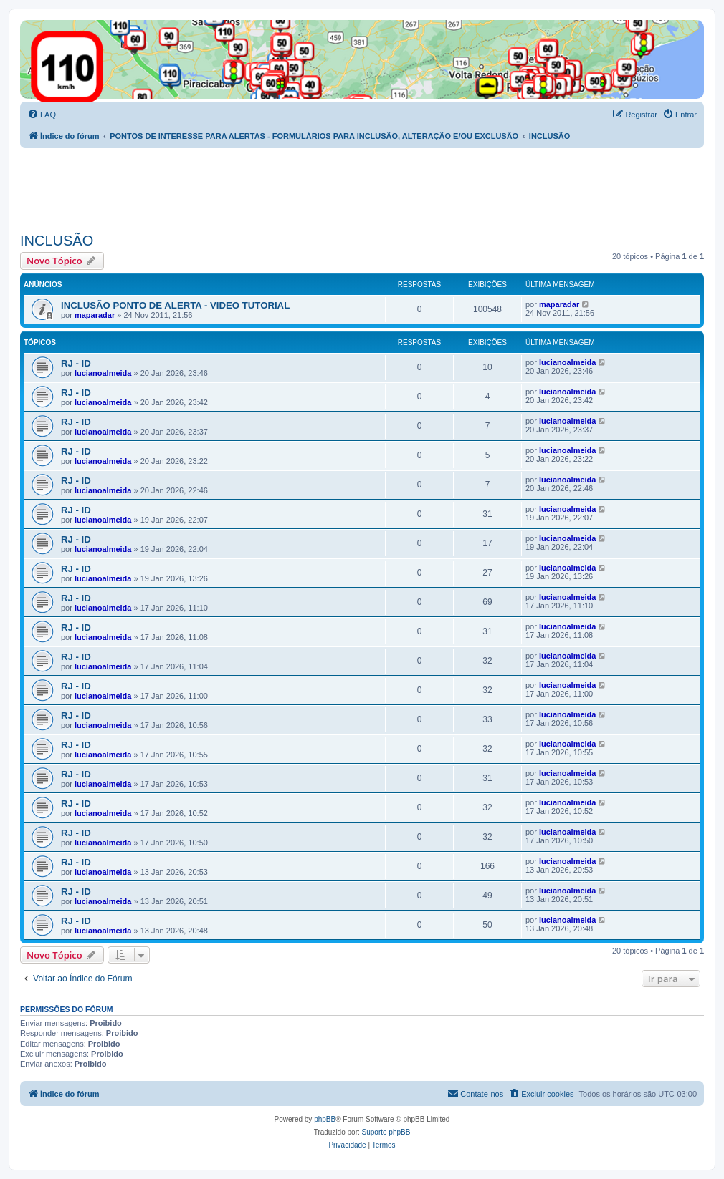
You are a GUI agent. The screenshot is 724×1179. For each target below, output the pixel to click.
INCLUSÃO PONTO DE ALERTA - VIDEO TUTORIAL (175, 305)
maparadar (95, 315)
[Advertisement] (281, 187)
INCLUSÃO (56, 240)
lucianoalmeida (103, 373)
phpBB (324, 1119)
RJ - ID (76, 363)
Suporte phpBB (386, 1132)
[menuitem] (41, 114)
